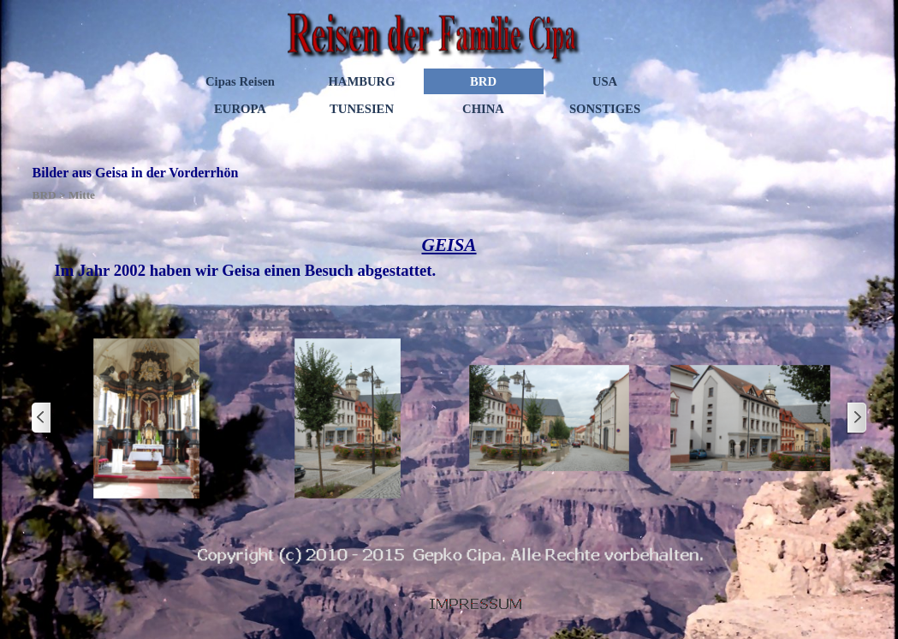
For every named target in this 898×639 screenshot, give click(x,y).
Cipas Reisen (240, 81)
